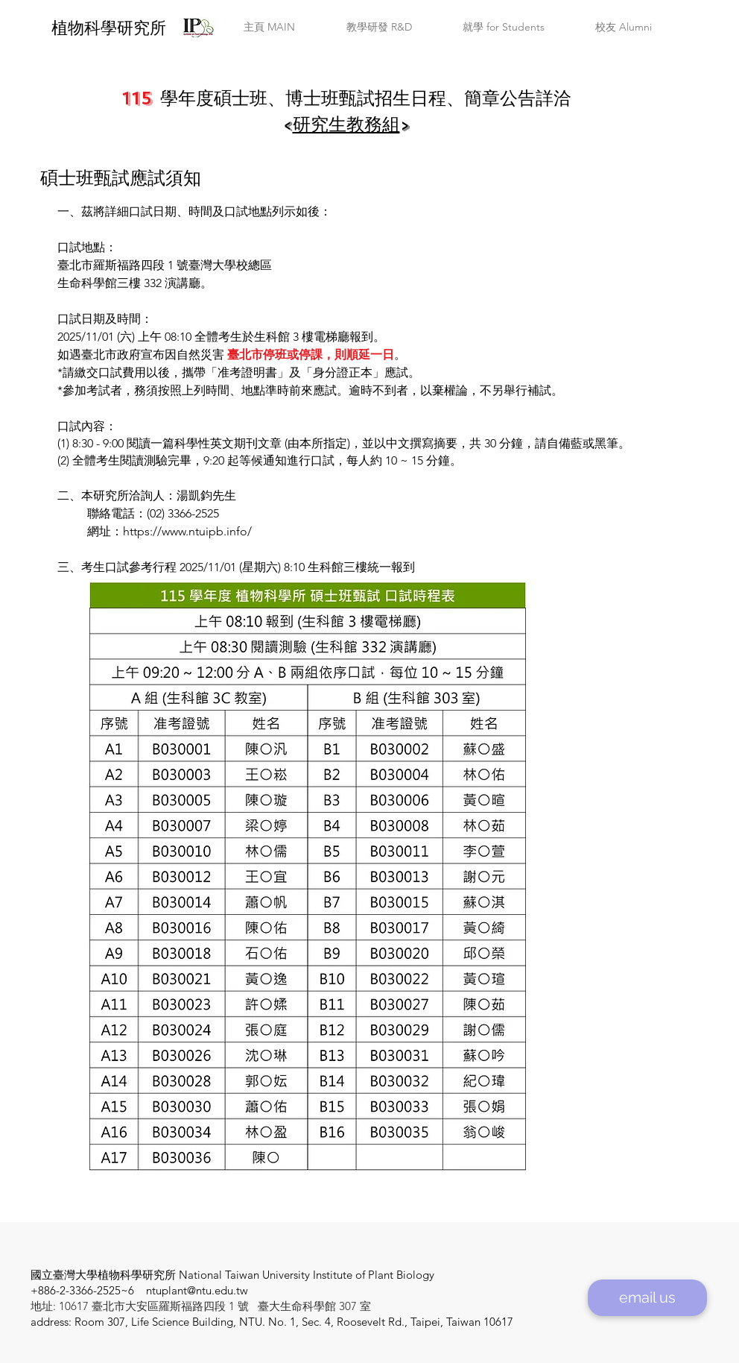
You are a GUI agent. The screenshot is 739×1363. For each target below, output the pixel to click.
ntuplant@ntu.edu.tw (197, 1290)
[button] (269, 27)
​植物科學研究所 (108, 28)
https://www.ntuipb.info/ (187, 531)
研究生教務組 (346, 124)
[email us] (647, 1297)
